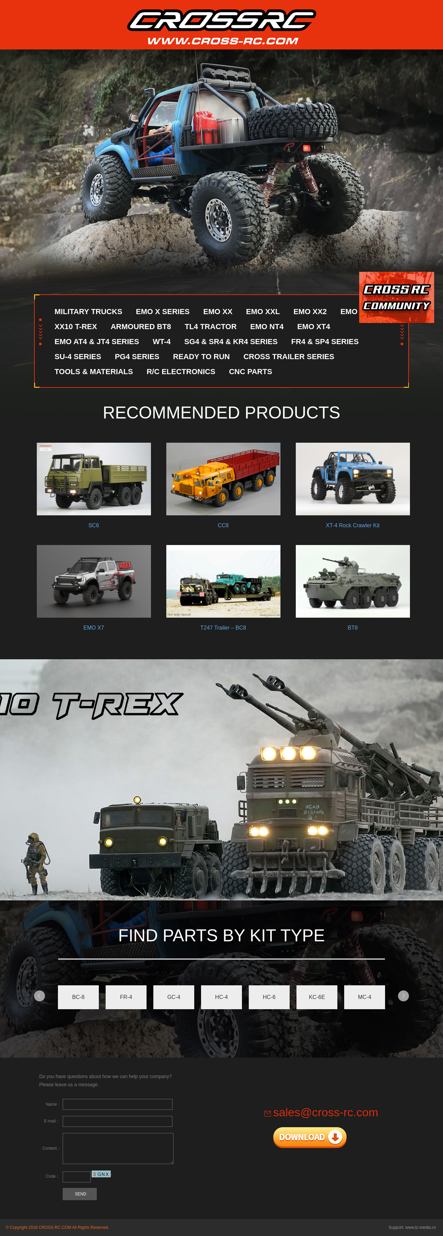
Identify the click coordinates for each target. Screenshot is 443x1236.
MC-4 (364, 997)
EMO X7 (93, 580)
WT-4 (162, 341)
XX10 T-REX (76, 326)
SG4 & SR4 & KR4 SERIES (231, 341)
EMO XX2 (310, 311)
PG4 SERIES (137, 356)
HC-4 (221, 997)
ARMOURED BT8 (141, 326)
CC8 (223, 477)
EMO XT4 (313, 326)
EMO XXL (263, 311)
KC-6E (317, 997)
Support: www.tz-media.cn (412, 1227)
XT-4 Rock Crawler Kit (352, 477)
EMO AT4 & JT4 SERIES (97, 341)
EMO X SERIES (163, 311)
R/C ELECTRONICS (181, 371)
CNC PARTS (250, 371)
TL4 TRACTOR (210, 326)
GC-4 (173, 997)
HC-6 (269, 997)
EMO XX (218, 311)
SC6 (93, 477)
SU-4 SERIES (78, 356)
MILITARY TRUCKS (88, 311)
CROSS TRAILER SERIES (288, 356)
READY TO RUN (201, 356)
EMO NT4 (267, 326)
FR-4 (126, 997)
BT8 (352, 580)
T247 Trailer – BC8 (223, 580)
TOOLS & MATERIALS (94, 371)
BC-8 (78, 997)
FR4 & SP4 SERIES (325, 341)
